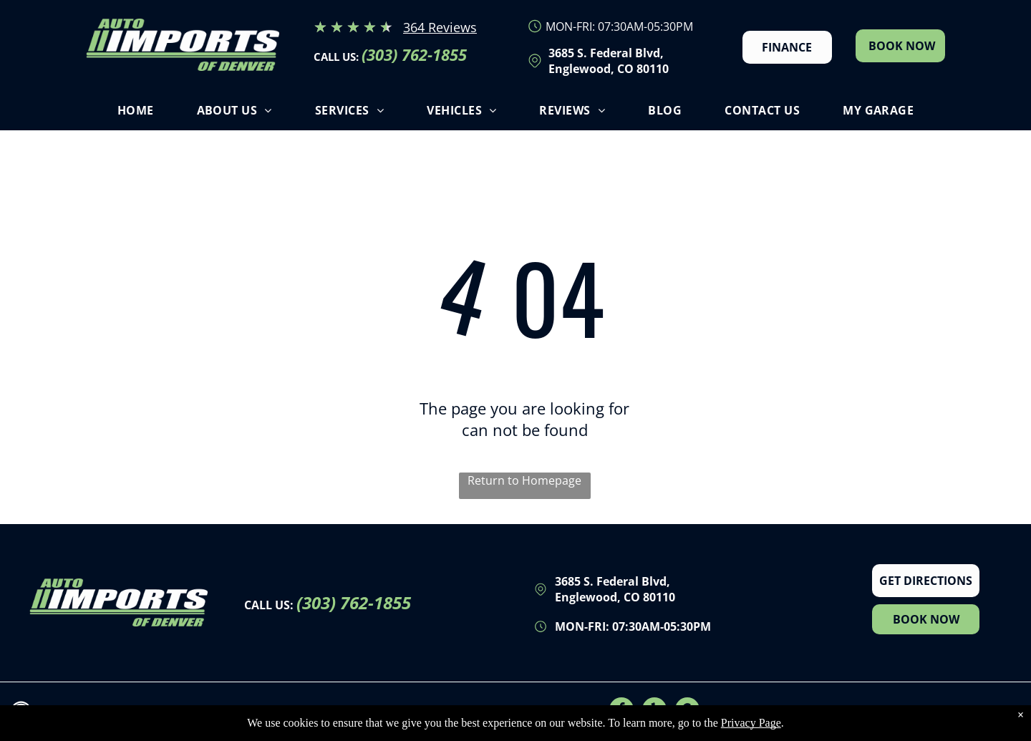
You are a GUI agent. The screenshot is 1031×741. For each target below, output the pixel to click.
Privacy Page (751, 723)
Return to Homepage (524, 480)
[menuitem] (135, 113)
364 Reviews (440, 27)
